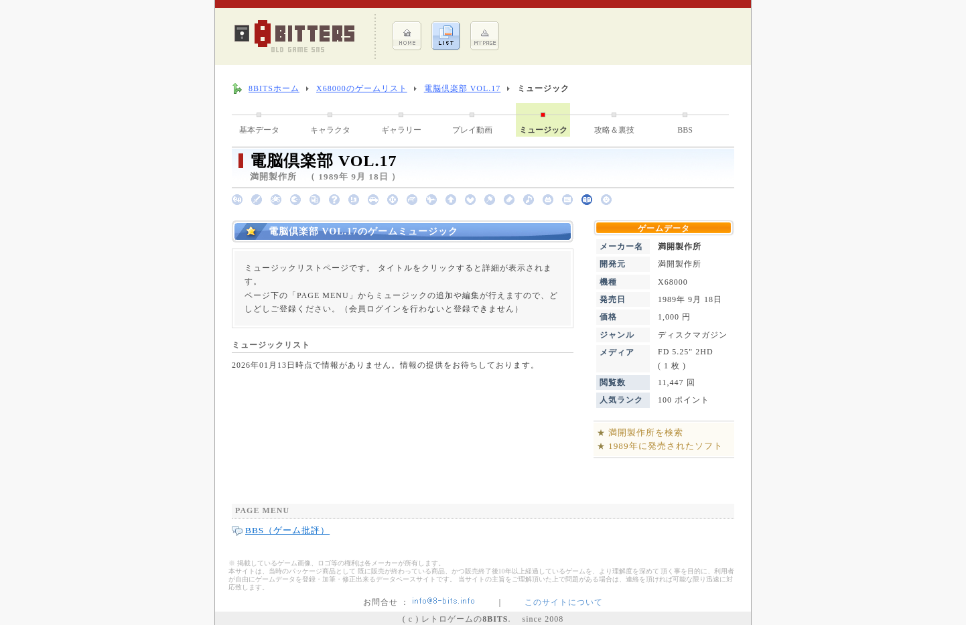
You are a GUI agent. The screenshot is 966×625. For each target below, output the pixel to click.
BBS (685, 130)
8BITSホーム (274, 88)
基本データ (259, 130)
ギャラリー (401, 130)
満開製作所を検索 (645, 432)
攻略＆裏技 (614, 130)
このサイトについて (564, 602)
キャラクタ (330, 130)
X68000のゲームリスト (361, 88)
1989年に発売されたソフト (665, 446)
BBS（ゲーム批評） (287, 530)
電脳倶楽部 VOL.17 (462, 88)
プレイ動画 (472, 130)
